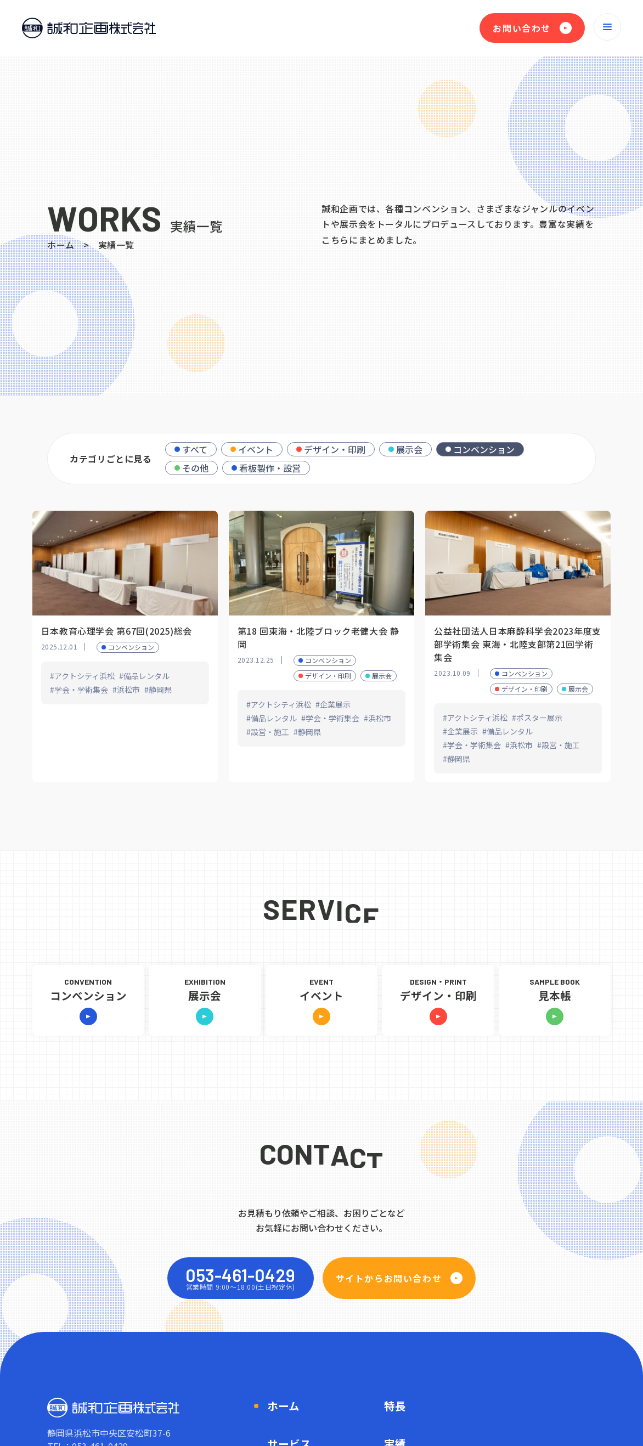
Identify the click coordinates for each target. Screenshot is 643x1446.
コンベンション (484, 449)
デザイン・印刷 (334, 449)
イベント (255, 449)
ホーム (61, 244)
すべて (194, 449)
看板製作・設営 (270, 468)
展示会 (409, 449)
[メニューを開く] (607, 27)
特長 (395, 1406)
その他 (195, 468)
